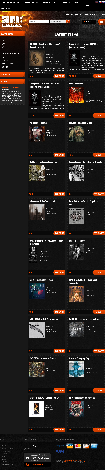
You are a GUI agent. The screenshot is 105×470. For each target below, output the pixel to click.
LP (2, 50)
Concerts (65, 2)
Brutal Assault (50, 2)
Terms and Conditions (10, 2)
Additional (6, 8)
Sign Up (77, 14)
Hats (3, 57)
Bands (76, 2)
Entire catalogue (56, 21)
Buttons (5, 67)
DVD (3, 44)
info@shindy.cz (36, 464)
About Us (5, 446)
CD (3, 40)
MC (3, 47)
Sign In (68, 14)
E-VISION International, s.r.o (72, 460)
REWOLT (87, 462)
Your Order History (94, 14)
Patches (5, 60)
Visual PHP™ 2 (68, 462)
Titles (3, 456)
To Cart (59, 76)
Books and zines (8, 63)
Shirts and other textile (11, 53)
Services (88, 5)
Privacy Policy (31, 2)
